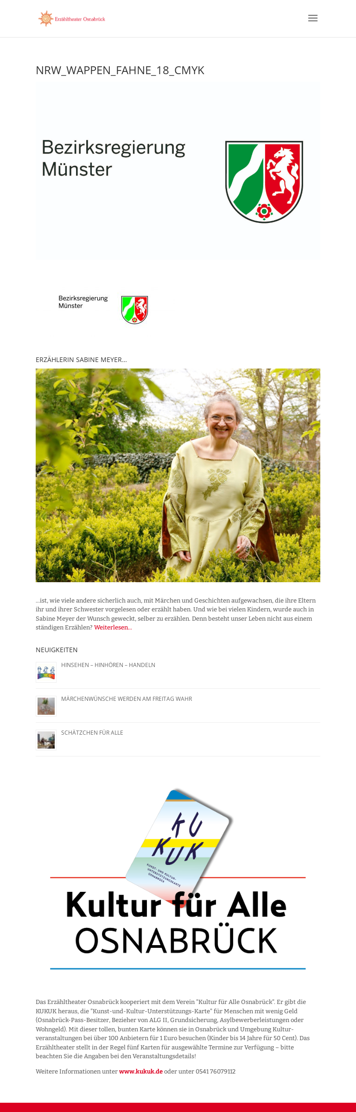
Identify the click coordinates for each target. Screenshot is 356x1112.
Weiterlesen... (113, 627)
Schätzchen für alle (92, 733)
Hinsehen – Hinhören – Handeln (108, 665)
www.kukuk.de (141, 1071)
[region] (178, 475)
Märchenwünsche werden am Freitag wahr (126, 699)
